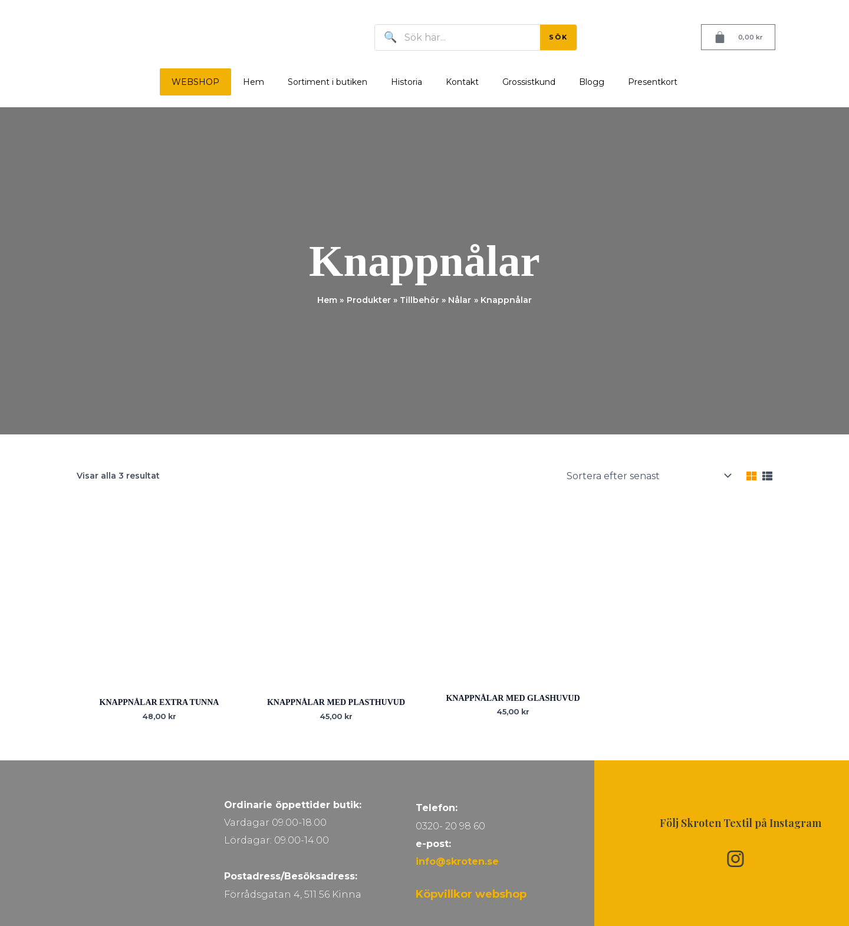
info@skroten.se (457, 861)
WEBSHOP (195, 82)
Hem (253, 82)
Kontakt (462, 82)
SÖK (558, 37)
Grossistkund (528, 82)
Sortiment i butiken (327, 82)
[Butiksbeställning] (648, 475)
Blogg (591, 82)
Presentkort (652, 82)
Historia (406, 82)
